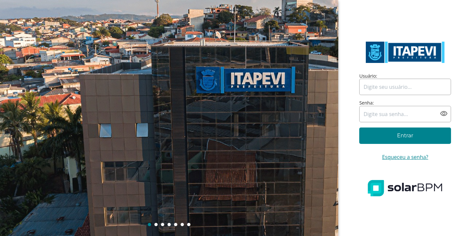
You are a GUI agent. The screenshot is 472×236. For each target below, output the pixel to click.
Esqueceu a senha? (405, 157)
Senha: (366, 103)
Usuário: (368, 76)
